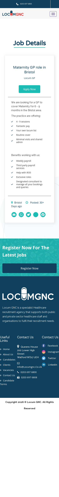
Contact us (7, 375)
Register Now (29, 268)
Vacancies (7, 370)
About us (6, 354)
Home (5, 349)
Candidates (7, 359)
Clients (5, 364)
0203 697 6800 (24, 4)
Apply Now (29, 89)
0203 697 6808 (27, 377)
